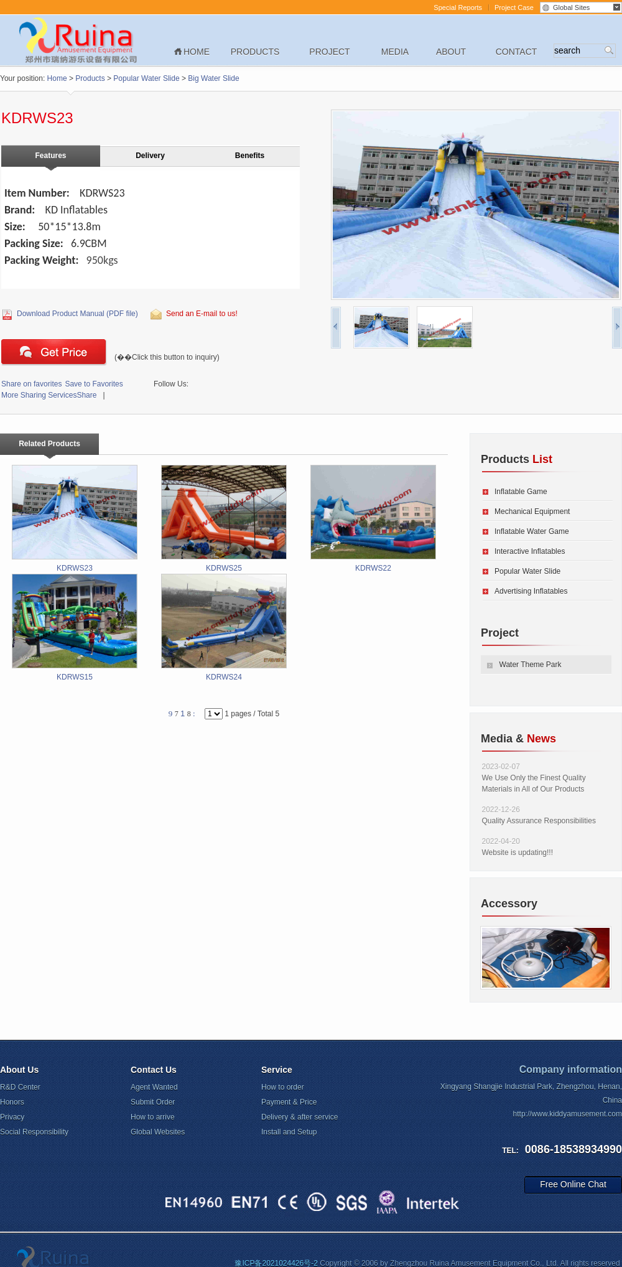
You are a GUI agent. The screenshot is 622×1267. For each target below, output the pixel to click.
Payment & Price (289, 1102)
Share (48, 395)
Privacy (12, 1117)
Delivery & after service (299, 1117)
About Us (19, 1070)
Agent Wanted (154, 1087)
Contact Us (154, 1070)
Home (196, 52)
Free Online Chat (573, 1184)
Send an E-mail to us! (202, 313)
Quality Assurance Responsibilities (539, 820)
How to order (282, 1087)
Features (50, 155)
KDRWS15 (74, 627)
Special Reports (458, 7)
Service (276, 1070)
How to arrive (153, 1117)
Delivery (150, 155)
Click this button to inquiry (54, 352)
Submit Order (153, 1102)
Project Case (514, 7)
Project (329, 52)
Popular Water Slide (146, 78)
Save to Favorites (62, 384)
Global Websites (158, 1132)
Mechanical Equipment (532, 511)
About (451, 52)
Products (255, 52)
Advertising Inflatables (530, 591)
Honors (12, 1102)
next (617, 327)
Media (395, 52)
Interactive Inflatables (529, 551)
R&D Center (20, 1087)
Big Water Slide (213, 78)
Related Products (49, 443)
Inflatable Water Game (531, 531)
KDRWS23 (74, 519)
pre (336, 327)
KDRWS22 (373, 519)
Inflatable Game (520, 491)
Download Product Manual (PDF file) (77, 313)
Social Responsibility (34, 1132)
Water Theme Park (530, 664)
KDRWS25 (224, 519)
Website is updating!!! (518, 852)
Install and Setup (289, 1132)
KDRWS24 (224, 627)
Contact (516, 52)
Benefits (249, 155)
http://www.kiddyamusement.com (567, 1114)
